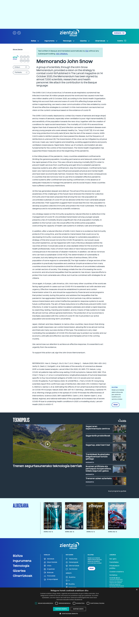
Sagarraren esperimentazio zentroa (98, 427)
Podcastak (49, 576)
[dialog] (69, 602)
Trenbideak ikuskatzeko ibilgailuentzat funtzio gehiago (98, 456)
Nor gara (112, 559)
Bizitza (18, 556)
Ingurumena (22, 561)
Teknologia (21, 566)
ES (24, 57)
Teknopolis (21, 419)
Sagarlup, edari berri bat (98, 445)
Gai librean (72, 569)
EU (21, 57)
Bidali (116, 405)
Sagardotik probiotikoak (98, 435)
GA (28, 60)
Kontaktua (113, 575)
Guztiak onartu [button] (61, 609)
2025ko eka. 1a (112, 531)
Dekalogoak (72, 562)
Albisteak (49, 559)
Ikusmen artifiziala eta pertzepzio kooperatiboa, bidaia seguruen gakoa (98, 468)
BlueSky (70, 584)
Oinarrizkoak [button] (101, 41)
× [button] (136, 589)
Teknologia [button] (69, 41)
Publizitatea (113, 562)
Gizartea (19, 571)
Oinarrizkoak (22, 576)
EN (21, 60)
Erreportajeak (51, 579)
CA (24, 60)
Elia (86, 51)
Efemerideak (72, 566)
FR (28, 57)
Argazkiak (49, 569)
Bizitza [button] (35, 41)
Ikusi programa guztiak (117, 491)
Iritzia (47, 566)
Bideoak (48, 573)
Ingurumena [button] (51, 41)
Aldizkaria (119, 33)
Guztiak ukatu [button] (78, 609)
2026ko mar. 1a (48, 531)
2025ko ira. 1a (91, 531)
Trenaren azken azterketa (99, 478)
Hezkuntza (71, 559)
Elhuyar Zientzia (18, 49)
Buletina (121, 41)
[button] (14, 33)
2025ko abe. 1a (69, 531)
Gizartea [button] (85, 41)
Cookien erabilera (116, 572)
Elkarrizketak (50, 562)
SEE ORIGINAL (62, 54)
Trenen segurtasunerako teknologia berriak (47, 466)
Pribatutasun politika (114, 567)
